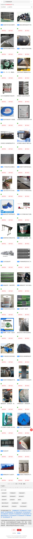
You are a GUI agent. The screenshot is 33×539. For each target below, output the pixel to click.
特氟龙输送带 (22, 493)
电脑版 (18, 533)
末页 (24, 483)
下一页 (20, 483)
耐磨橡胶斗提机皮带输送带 (23, 96)
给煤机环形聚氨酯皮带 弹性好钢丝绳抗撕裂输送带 (14, 380)
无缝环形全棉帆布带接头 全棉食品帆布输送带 (13, 48)
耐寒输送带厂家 (8, 517)
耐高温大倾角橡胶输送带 (25, 356)
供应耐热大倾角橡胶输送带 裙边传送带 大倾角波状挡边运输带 (15, 143)
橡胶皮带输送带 (5, 503)
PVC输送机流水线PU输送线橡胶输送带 (12, 356)
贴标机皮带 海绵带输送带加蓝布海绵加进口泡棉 (14, 214)
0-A (1, 487)
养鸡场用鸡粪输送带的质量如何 (10, 309)
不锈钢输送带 (12, 493)
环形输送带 (14, 506)
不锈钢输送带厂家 (16, 510)
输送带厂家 (13, 513)
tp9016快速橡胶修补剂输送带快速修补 (9, 96)
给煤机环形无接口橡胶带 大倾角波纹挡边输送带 (14, 25)
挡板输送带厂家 (25, 510)
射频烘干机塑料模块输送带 (26, 167)
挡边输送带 (5, 451)
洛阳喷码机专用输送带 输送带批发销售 (12, 238)
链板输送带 (24, 503)
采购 (31, 429)
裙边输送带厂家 (27, 513)
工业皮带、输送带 (24, 309)
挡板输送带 (4, 496)
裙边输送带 (4, 499)
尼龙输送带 (12, 499)
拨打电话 (11, 30)
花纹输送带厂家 (23, 515)
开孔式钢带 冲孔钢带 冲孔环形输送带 (9, 427)
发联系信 (4, 30)
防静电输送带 (12, 496)
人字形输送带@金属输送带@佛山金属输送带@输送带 (15, 167)
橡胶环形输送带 (5, 506)
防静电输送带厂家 (11, 512)
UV (25, 487)
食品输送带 (4, 493)
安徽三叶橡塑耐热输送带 (25, 427)
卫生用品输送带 (6, 261)
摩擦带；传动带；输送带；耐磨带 (11, 332)
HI (10, 487)
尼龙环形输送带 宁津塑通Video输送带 (12, 119)
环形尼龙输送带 (23, 506)
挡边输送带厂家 (15, 515)
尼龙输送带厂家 (6, 513)
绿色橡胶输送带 (15, 503)
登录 (14, 530)
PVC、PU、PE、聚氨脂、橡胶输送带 (11, 72)
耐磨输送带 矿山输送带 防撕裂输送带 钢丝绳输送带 (15, 474)
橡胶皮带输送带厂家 (6, 515)
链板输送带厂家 (20, 513)
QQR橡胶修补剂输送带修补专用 (24, 119)
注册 (19, 530)
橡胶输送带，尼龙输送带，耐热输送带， (10, 403)
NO (17, 487)
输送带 (19, 499)
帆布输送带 (21, 496)
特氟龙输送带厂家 (20, 512)
